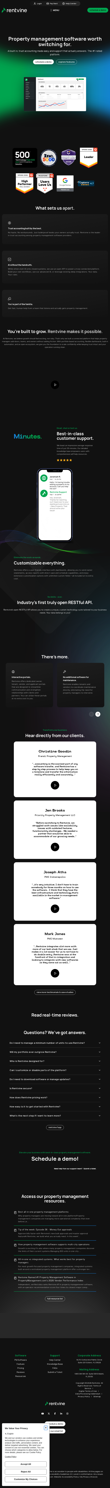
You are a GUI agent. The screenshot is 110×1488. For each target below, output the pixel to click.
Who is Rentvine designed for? (27, 1061)
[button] (42, 1413)
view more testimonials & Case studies (55, 992)
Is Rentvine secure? (21, 1088)
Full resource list (55, 1298)
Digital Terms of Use (88, 1391)
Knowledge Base (55, 1364)
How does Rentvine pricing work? (28, 1097)
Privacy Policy (84, 1396)
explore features (66, 62)
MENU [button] (55, 10)
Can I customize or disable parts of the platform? (38, 1070)
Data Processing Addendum (87, 1394)
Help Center (55, 1360)
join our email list (55, 1431)
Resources (20, 1376)
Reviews (21, 1372)
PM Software (21, 1360)
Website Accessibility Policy (66, 1477)
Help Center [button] (69, 3)
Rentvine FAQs (54, 1127)
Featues (20, 1364)
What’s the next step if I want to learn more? (35, 1115)
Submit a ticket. (90, 1169)
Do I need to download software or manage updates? (40, 1079)
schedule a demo (43, 62)
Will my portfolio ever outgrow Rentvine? (33, 1052)
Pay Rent (52, 3)
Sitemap (97, 1396)
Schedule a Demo (98, 10)
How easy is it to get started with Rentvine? (35, 1106)
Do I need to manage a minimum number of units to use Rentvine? (47, 1042)
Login (38, 3)
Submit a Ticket (55, 1372)
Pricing (20, 1368)
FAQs (55, 1368)
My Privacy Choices (89, 1477)
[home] (14, 10)
